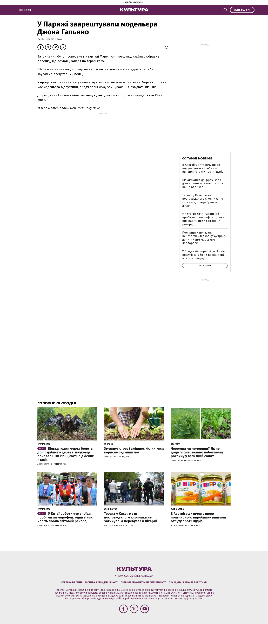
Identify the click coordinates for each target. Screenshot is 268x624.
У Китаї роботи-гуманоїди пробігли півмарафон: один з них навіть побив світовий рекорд (203, 219)
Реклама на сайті (71, 582)
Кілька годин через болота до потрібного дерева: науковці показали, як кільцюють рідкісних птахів (65, 454)
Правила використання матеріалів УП (143, 582)
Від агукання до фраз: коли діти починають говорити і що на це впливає (204, 183)
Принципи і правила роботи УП (188, 582)
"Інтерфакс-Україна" (168, 595)
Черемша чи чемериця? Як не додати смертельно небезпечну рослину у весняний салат (197, 452)
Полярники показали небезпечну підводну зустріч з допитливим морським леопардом (204, 238)
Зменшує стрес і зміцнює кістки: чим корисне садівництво (134, 450)
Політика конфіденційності (101, 582)
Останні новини (197, 158)
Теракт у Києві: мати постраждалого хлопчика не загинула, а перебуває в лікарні (202, 200)
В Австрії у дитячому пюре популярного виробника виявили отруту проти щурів (202, 168)
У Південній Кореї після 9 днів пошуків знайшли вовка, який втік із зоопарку (203, 255)
